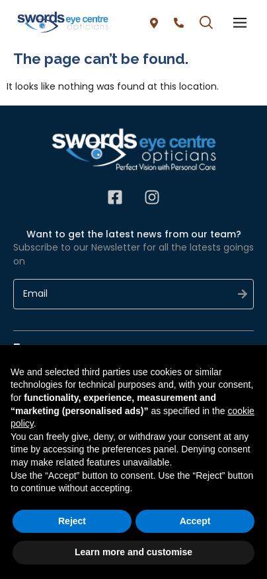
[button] (206, 24)
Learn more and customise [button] (133, 552)
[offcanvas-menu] (240, 23)
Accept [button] (195, 521)
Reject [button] (72, 521)
